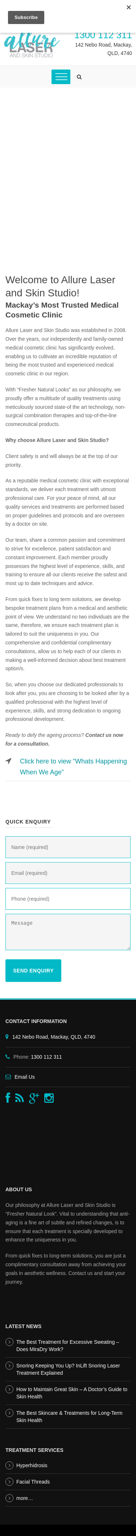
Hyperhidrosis (32, 1465)
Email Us (25, 1077)
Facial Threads (33, 1482)
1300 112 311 (103, 34)
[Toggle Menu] (61, 76)
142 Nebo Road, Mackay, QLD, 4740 (53, 1037)
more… (24, 1498)
